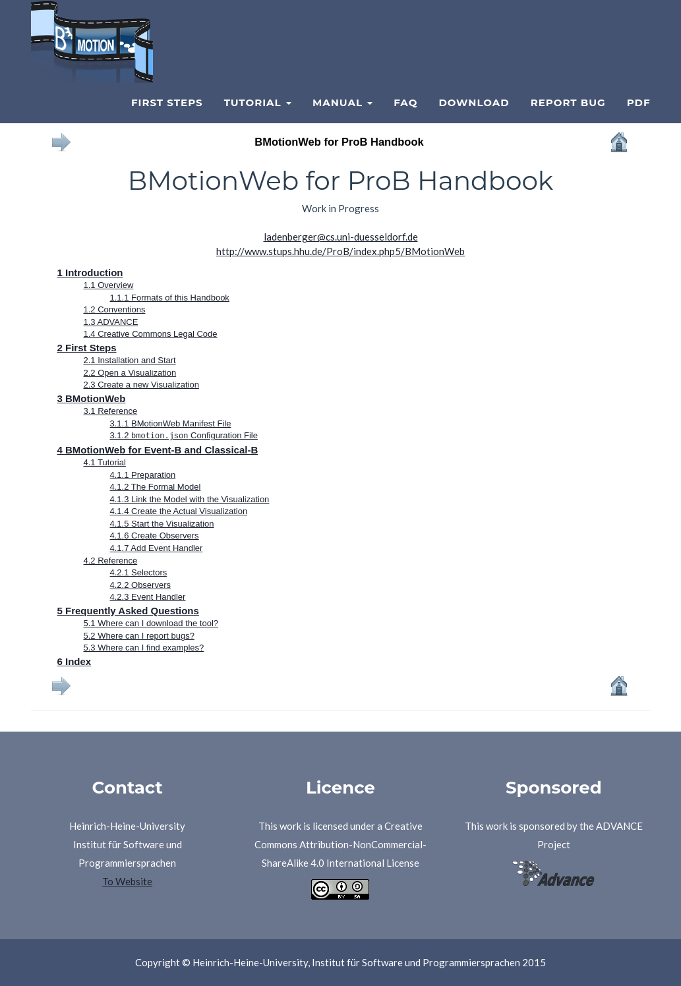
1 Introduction (90, 272)
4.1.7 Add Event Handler (156, 547)
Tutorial (257, 119)
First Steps (167, 119)
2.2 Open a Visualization (130, 373)
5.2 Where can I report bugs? (139, 635)
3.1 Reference (111, 411)
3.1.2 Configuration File (184, 435)
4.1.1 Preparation (143, 474)
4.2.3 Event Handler (148, 597)
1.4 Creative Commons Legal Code (151, 334)
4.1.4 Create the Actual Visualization (179, 511)
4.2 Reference (111, 560)
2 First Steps (87, 347)
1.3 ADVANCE (111, 322)
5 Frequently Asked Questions (128, 610)
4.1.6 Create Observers (154, 535)
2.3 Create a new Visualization (141, 385)
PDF (639, 119)
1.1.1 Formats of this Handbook (169, 298)
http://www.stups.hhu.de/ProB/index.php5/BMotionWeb (340, 251)
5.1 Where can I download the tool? (151, 623)
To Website (127, 881)
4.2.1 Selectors (138, 572)
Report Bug (568, 119)
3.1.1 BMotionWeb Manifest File (170, 423)
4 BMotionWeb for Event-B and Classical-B (157, 449)
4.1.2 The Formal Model (155, 487)
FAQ (405, 119)
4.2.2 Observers (140, 584)
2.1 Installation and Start (130, 360)
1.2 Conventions (115, 309)
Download (473, 119)
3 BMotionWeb (91, 398)
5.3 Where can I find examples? (144, 647)
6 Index (74, 660)
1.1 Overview (109, 285)
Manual (342, 119)
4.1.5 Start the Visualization (162, 523)
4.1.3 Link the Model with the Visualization (190, 499)
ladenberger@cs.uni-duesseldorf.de (341, 237)
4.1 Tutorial (105, 462)
